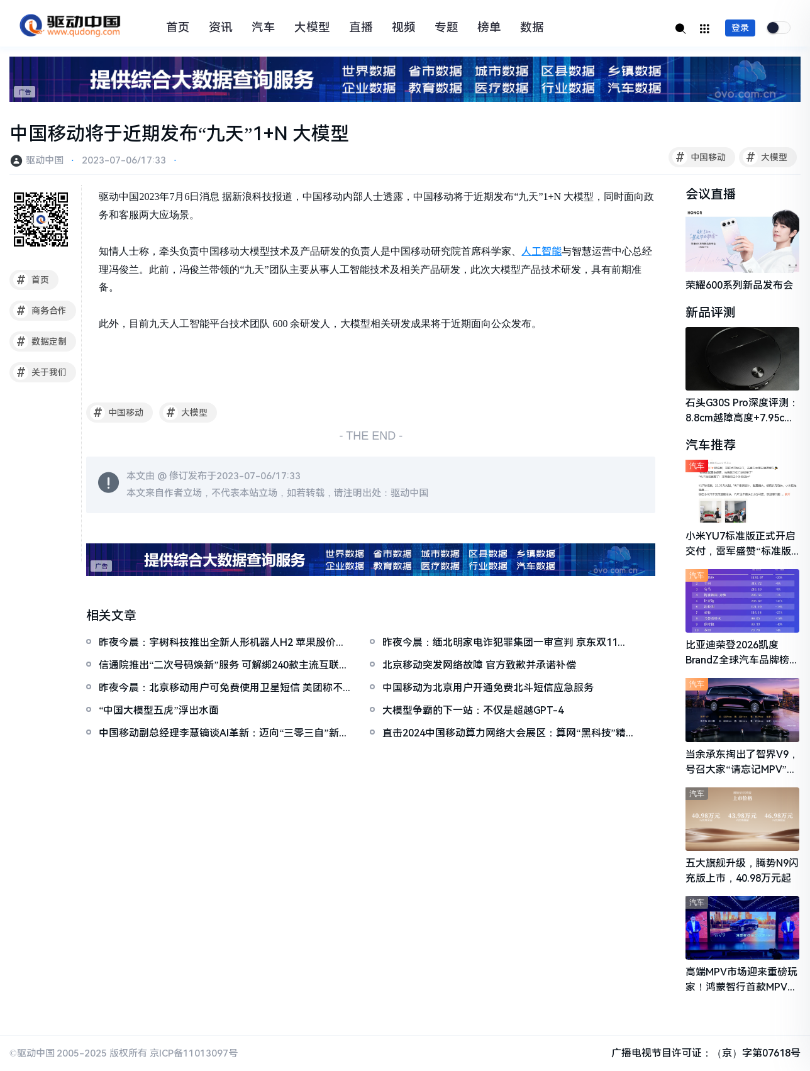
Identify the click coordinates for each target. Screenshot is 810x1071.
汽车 (263, 28)
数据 (532, 28)
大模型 (312, 28)
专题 (446, 28)
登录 (740, 28)
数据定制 (40, 341)
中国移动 (699, 157)
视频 (404, 28)
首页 (178, 28)
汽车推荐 (710, 445)
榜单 (489, 28)
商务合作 (40, 310)
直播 (361, 28)
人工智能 (541, 251)
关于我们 (40, 372)
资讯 (221, 28)
